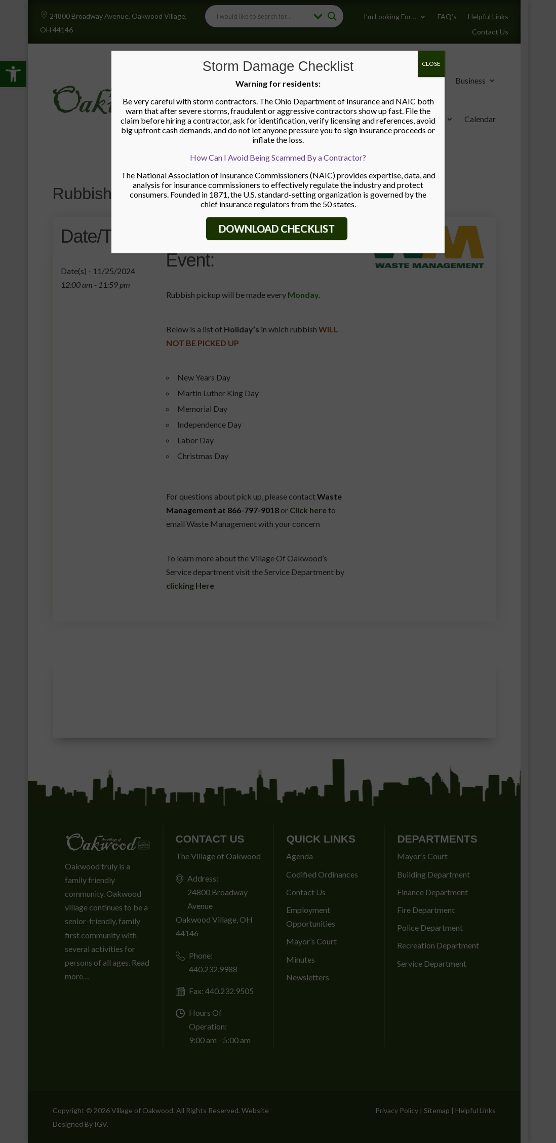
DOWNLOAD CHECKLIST (277, 228)
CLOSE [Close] (431, 63)
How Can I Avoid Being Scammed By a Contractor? (278, 157)
